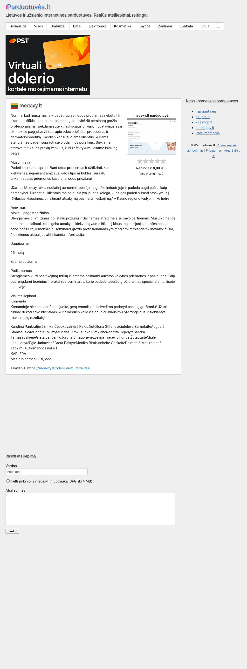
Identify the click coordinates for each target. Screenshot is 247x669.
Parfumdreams (208, 133)
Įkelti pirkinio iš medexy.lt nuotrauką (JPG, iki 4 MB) (51, 481)
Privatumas (214, 150)
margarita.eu (206, 111)
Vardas (11, 466)
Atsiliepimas (15, 490)
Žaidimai (165, 26)
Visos (38, 26)
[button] (8, 480)
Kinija (204, 26)
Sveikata (186, 26)
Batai (77, 26)
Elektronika (98, 26)
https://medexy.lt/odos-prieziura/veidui (58, 368)
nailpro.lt (203, 117)
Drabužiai (57, 26)
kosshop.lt (204, 122)
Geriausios (18, 26)
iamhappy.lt (205, 128)
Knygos (145, 26)
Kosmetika (122, 26)
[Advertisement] (123, 414)
